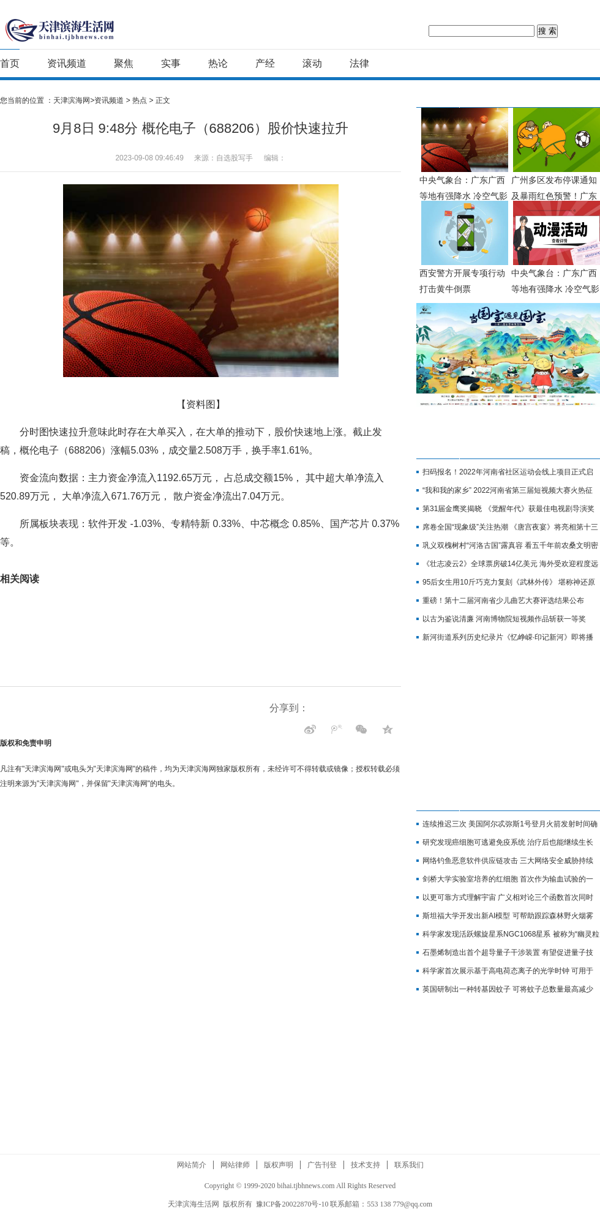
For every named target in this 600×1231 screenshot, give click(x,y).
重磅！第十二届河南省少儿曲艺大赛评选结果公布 (503, 600)
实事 (171, 63)
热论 (218, 63)
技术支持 (365, 1165)
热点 (139, 100)
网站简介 (191, 1165)
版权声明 (278, 1165)
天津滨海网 (60, 29)
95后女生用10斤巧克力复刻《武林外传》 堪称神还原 (508, 582)
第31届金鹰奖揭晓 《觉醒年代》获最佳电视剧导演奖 (508, 508)
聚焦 (123, 63)
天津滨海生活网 (193, 1204)
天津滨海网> (73, 100)
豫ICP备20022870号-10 (292, 1204)
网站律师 (235, 1165)
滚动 (312, 63)
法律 (359, 63)
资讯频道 (66, 63)
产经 (265, 63)
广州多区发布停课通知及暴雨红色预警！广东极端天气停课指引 (554, 196)
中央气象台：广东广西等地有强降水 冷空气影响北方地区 (463, 196)
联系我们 (409, 1165)
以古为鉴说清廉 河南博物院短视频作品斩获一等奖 (504, 619)
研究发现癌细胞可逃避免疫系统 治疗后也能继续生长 (507, 842)
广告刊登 (322, 1165)
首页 (10, 63)
